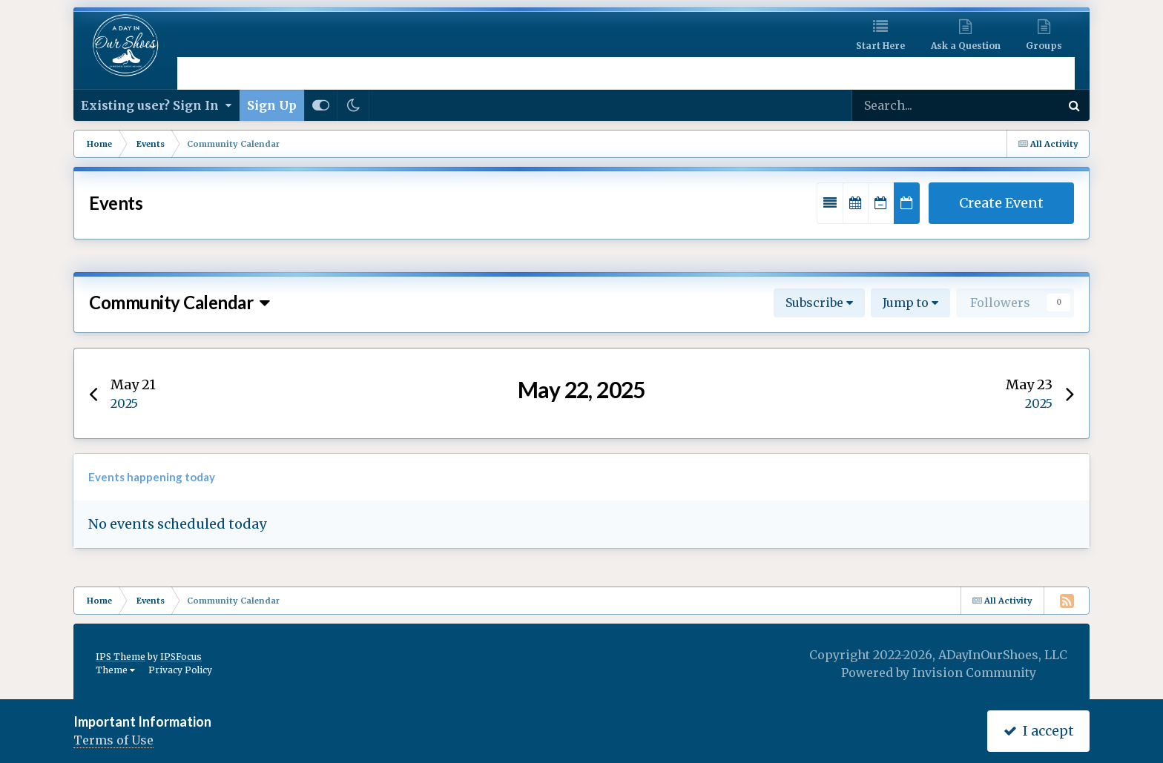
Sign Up (272, 105)
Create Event (1001, 202)
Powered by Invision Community (938, 672)
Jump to (910, 302)
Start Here (880, 45)
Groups (1044, 45)
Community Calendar (179, 302)
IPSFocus (181, 656)
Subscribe (819, 302)
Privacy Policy (180, 670)
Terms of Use (113, 740)
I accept (1039, 730)
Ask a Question (966, 45)
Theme (115, 670)
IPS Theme (120, 656)
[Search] (909, 105)
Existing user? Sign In (156, 105)
